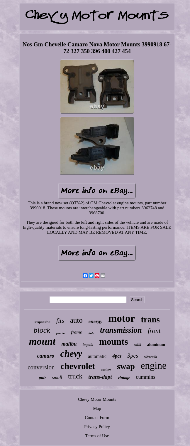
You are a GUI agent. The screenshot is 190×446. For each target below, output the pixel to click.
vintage (124, 378)
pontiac (60, 333)
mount (42, 341)
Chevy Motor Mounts (97, 399)
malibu (69, 344)
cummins (145, 377)
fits (60, 320)
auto (76, 320)
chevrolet (77, 366)
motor (121, 318)
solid (137, 344)
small (57, 377)
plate (91, 333)
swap (126, 366)
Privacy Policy (97, 426)
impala (87, 344)
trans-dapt (100, 377)
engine (154, 365)
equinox (106, 369)
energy (95, 321)
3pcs (132, 355)
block (41, 330)
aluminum (156, 344)
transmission (121, 330)
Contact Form (97, 417)
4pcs (116, 356)
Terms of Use (97, 435)
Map (97, 408)
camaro (45, 356)
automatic (97, 356)
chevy (71, 353)
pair (42, 377)
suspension (42, 322)
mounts (113, 341)
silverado (150, 357)
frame (76, 332)
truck (75, 376)
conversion (41, 367)
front (154, 330)
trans (150, 319)
